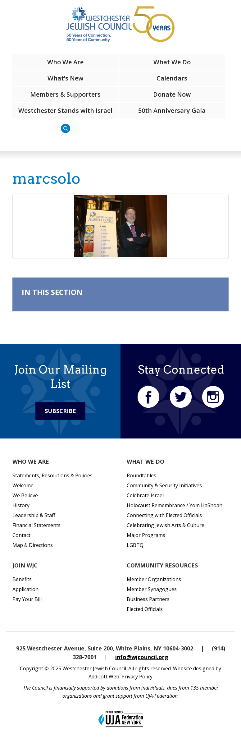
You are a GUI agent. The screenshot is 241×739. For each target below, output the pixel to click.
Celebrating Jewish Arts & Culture (165, 525)
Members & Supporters (65, 94)
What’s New (65, 78)
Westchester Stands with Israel (65, 110)
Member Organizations (154, 579)
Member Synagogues (152, 589)
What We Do (172, 62)
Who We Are (65, 62)
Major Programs (146, 535)
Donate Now (172, 94)
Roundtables (141, 475)
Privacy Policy (136, 676)
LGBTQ (135, 545)
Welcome (23, 485)
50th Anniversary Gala (172, 110)
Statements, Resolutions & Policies (52, 475)
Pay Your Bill (27, 599)
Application (25, 589)
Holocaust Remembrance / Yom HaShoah (174, 505)
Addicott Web (104, 676)
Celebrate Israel (145, 495)
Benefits (22, 579)
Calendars (172, 78)
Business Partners (148, 599)
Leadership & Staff (33, 515)
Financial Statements (36, 525)
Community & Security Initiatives (164, 485)
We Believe (25, 495)
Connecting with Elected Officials (164, 515)
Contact (21, 535)
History (21, 505)
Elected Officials (145, 609)
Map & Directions (32, 545)
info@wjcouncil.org (141, 657)
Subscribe (60, 411)
